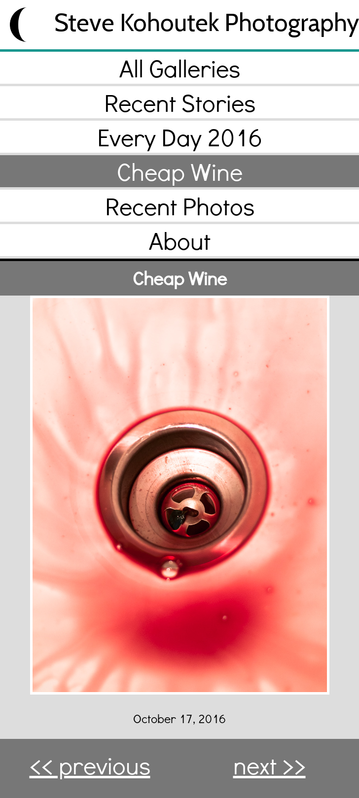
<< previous (90, 765)
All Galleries (179, 68)
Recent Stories (179, 102)
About (180, 240)
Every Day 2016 (179, 137)
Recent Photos (179, 206)
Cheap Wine (180, 171)
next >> (269, 765)
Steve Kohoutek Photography (206, 22)
